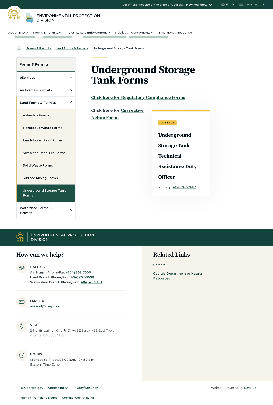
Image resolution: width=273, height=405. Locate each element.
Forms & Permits (38, 48)
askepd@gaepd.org (45, 306)
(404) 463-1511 (91, 282)
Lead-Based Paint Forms (43, 140)
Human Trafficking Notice (39, 397)
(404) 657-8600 (82, 277)
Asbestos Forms (36, 115)
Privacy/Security (85, 388)
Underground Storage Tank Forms (44, 193)
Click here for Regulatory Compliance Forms (138, 97)
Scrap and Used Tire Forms (44, 153)
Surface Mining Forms (40, 178)
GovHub (250, 388)
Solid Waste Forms (38, 165)
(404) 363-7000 (78, 272)
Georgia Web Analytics (78, 397)
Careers (159, 265)
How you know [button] (196, 4)
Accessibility (58, 388)
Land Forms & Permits (72, 48)
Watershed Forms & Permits (35, 210)
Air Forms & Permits (36, 90)
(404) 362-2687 (184, 187)
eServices (27, 77)
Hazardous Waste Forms (42, 128)
